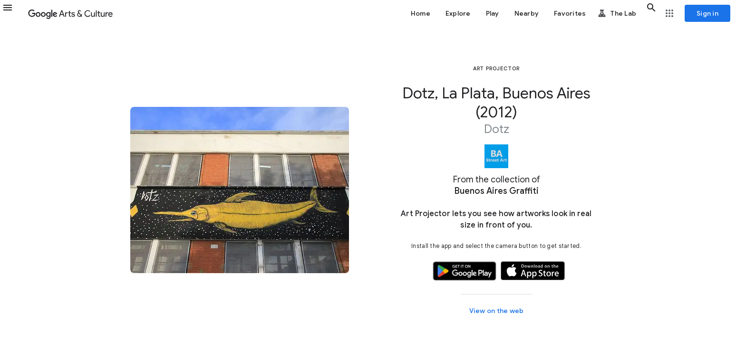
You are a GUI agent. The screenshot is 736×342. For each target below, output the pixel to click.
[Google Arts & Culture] (70, 13)
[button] (13, 13)
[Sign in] (707, 13)
